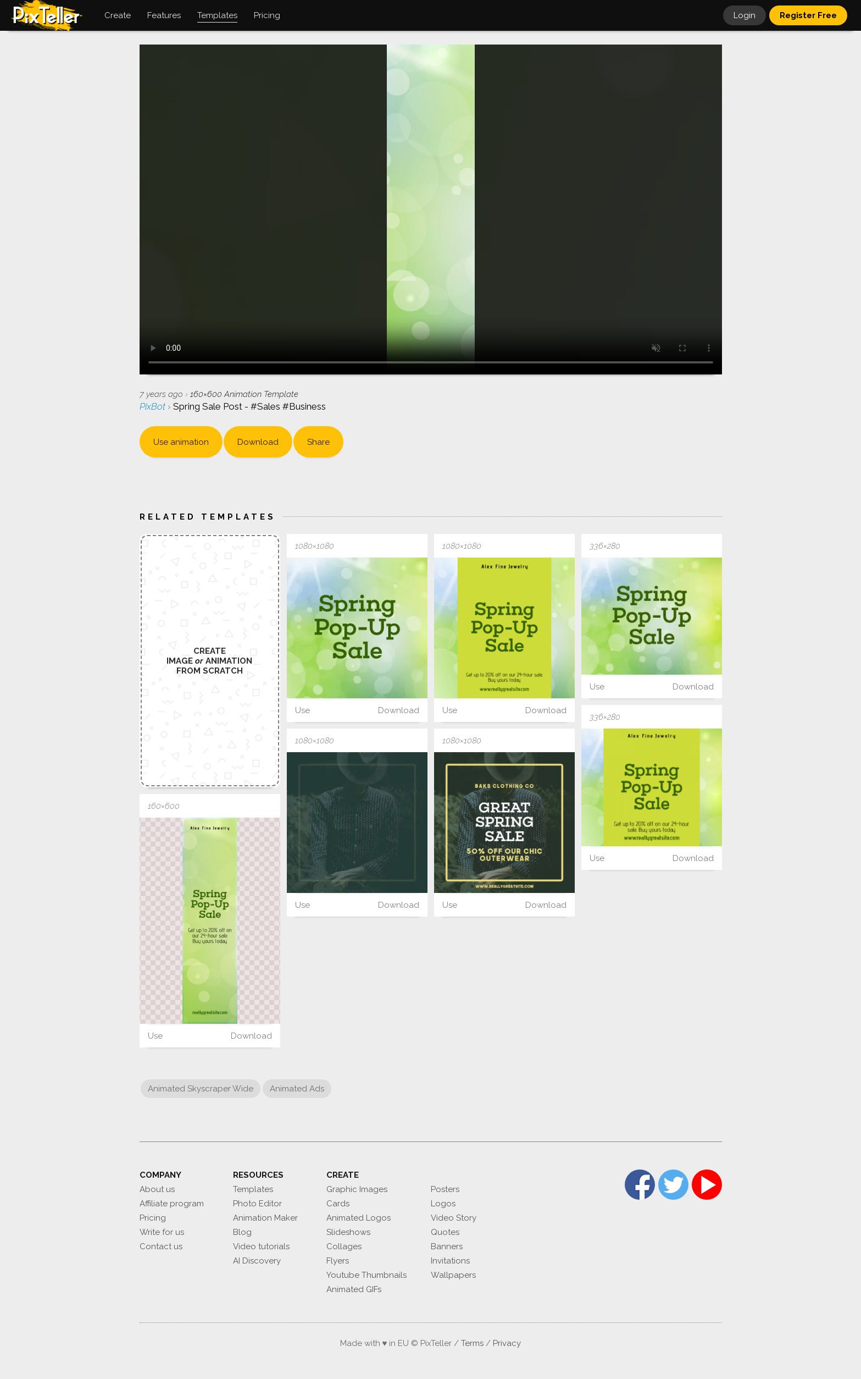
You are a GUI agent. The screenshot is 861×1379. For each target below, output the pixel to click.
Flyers (337, 1261)
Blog (242, 1232)
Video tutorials (261, 1246)
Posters (445, 1189)
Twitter (673, 1185)
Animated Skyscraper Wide (200, 1089)
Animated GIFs (353, 1289)
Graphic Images (356, 1189)
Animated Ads (297, 1089)
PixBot (154, 406)
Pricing (153, 1218)
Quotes (445, 1232)
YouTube (707, 1185)
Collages (344, 1246)
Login (745, 15)
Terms (472, 1343)
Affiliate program (172, 1204)
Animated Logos (358, 1218)
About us (157, 1189)
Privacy (507, 1343)
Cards (337, 1204)
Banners (447, 1246)
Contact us (161, 1246)
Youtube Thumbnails (366, 1275)
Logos (443, 1204)
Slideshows (348, 1232)
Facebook (640, 1185)
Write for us (162, 1232)
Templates (253, 1189)
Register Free (808, 15)
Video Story (453, 1218)
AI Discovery (257, 1261)
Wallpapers (453, 1275)
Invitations (450, 1261)
